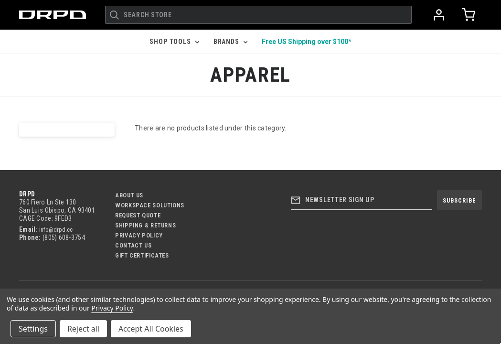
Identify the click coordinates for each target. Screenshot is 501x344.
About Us (129, 195)
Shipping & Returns (145, 225)
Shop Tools (174, 41)
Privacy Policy (139, 235)
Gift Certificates (142, 255)
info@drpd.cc (56, 229)
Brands (230, 41)
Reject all (83, 328)
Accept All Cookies (150, 328)
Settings (33, 328)
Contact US (133, 245)
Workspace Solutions (149, 205)
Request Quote (137, 215)
